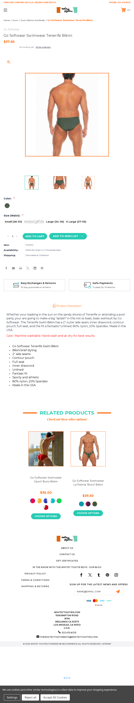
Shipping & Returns (35, 586)
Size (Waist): (14, 215)
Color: (9, 198)
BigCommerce (69, 644)
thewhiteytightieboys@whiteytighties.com (69, 637)
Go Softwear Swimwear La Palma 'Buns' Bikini (88, 482)
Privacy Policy (35, 573)
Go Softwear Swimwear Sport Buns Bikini (46, 479)
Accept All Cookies (55, 697)
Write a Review (43, 47)
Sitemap (106, 644)
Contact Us (67, 554)
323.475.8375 (123, 2)
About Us (67, 548)
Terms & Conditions (35, 580)
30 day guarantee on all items (36, 287)
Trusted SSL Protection (103, 287)
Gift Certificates (67, 561)
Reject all (30, 697)
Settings (12, 697)
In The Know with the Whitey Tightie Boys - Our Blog (67, 567)
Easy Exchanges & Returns (38, 283)
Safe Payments (102, 283)
